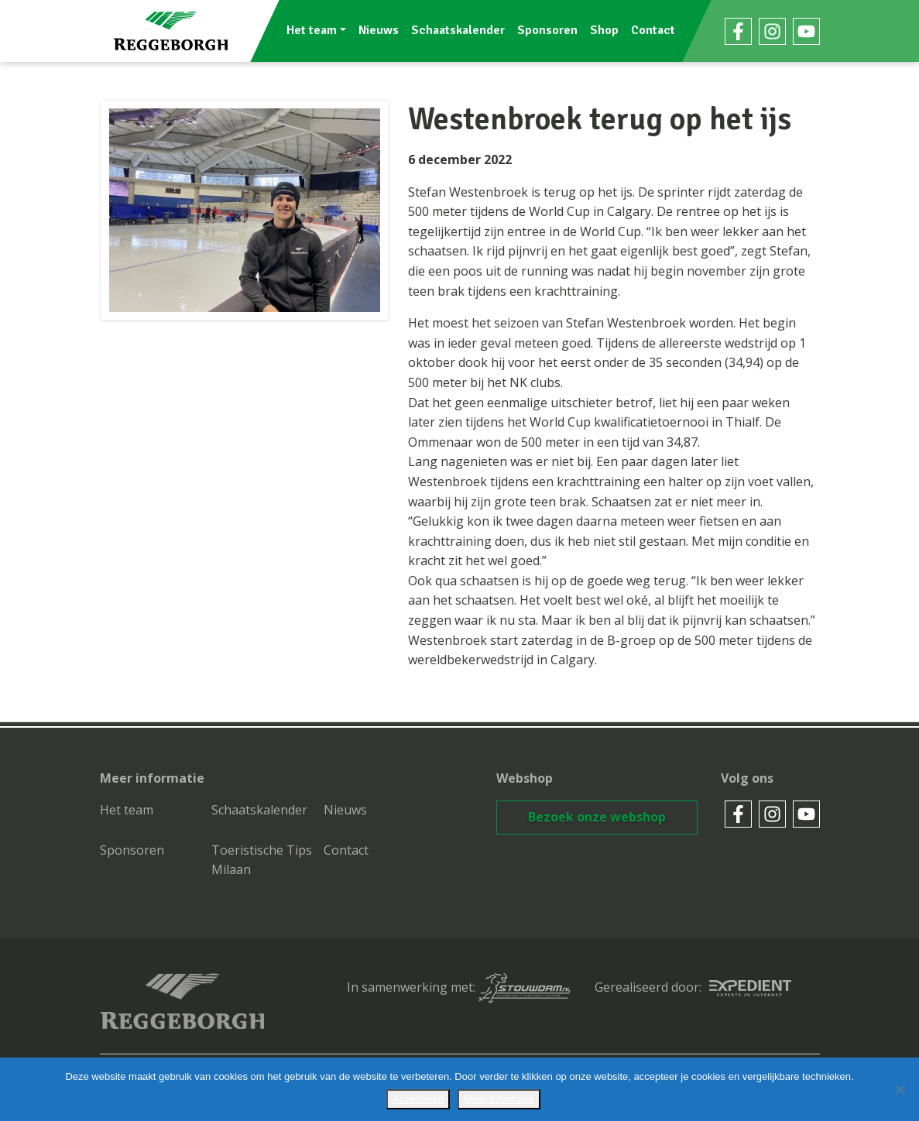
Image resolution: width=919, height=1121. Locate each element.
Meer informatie (498, 1099)
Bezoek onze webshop (597, 816)
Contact (654, 30)
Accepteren (418, 1099)
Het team (311, 30)
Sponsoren (548, 30)
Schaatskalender (459, 30)
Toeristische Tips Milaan (261, 860)
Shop (605, 30)
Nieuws (379, 30)
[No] (899, 1089)
